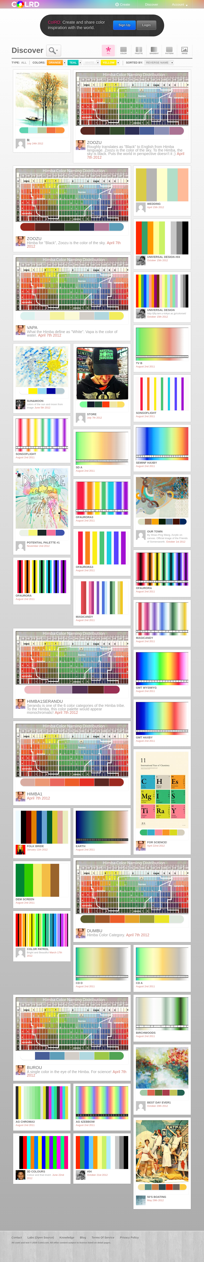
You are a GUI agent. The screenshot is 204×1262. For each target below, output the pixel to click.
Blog (83, 1237)
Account (178, 4)
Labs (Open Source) (40, 1237)
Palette (138, 50)
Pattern (169, 50)
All (108, 50)
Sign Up (124, 25)
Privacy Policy (129, 1237)
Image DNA (184, 50)
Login (146, 25)
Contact (17, 1237)
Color (123, 50)
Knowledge (67, 1237)
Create (125, 4)
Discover (151, 4)
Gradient (154, 50)
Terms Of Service (103, 1237)
